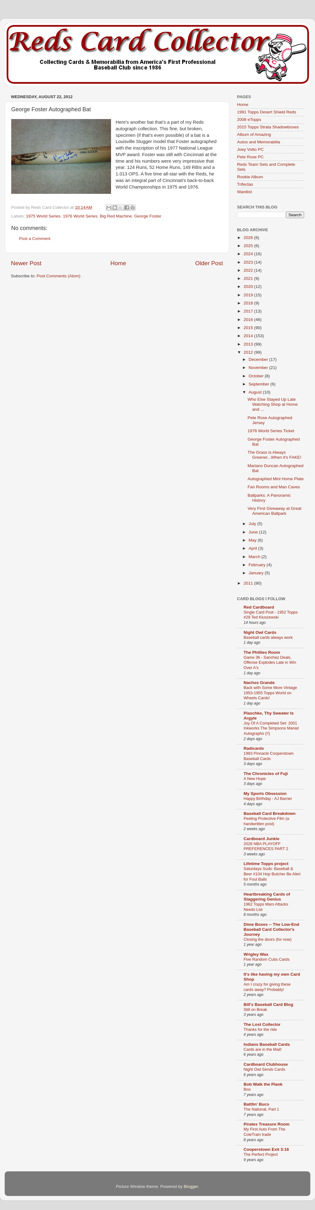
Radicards (254, 748)
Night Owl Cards (260, 632)
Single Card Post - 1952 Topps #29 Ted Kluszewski (271, 615)
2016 (249, 319)
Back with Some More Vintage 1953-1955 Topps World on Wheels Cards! (270, 692)
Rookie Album (250, 177)
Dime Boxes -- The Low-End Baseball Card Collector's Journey (271, 929)
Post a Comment (35, 238)
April (253, 548)
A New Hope (255, 778)
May (253, 540)
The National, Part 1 (261, 1109)
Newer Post (26, 263)
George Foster (147, 216)
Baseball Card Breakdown (270, 813)
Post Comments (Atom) (58, 276)
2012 (249, 352)
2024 (249, 253)
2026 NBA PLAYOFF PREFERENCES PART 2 (266, 846)
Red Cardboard (259, 607)
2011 (249, 583)
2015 (249, 327)
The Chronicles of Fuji (266, 773)
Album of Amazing (254, 134)
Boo (247, 1089)
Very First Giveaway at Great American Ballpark (275, 511)
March (255, 556)
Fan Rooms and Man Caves (274, 487)
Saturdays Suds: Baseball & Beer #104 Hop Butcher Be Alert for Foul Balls (272, 873)
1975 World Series (43, 216)
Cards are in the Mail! (263, 1049)
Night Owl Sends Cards (264, 1069)
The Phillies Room (262, 652)
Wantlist (244, 191)
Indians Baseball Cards (267, 1044)
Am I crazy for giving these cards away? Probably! (267, 987)
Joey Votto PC (250, 149)
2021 (249, 278)
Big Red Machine (116, 216)
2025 (249, 245)
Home (118, 263)
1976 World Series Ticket (271, 430)
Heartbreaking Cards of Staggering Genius (267, 897)
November (259, 367)
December (259, 359)
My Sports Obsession (265, 793)
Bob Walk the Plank (263, 1084)
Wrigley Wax (256, 954)
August (256, 392)
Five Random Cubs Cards (266, 959)
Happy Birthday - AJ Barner (268, 798)
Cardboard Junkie (261, 838)
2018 (249, 303)
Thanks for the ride (260, 1029)
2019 (249, 295)
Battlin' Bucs (256, 1104)
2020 (249, 286)
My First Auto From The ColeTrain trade (264, 1132)
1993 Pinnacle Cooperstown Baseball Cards (268, 756)
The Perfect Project (261, 1154)
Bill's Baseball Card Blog (268, 1004)
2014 (249, 335)
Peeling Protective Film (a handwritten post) (266, 821)
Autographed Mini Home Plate (276, 478)
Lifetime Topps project (266, 863)
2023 (249, 262)
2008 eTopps (249, 119)
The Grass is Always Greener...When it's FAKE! (274, 455)
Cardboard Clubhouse (266, 1064)
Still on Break (255, 1009)
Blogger (191, 1186)
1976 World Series (80, 216)
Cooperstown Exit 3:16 (266, 1149)
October (257, 376)
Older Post (209, 263)
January (257, 573)
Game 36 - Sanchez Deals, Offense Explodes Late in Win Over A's (270, 662)
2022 (249, 270)
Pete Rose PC (250, 157)
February (258, 564)
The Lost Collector (262, 1024)
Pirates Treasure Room (266, 1124)
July (253, 523)
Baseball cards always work (268, 637)
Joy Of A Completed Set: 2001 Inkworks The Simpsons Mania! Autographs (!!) (271, 728)
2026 (249, 237)
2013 (249, 344)
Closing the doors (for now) (268, 939)
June (254, 532)
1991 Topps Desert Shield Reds (266, 112)
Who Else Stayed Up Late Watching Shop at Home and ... (273, 404)
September (259, 384)
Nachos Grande (259, 682)
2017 (249, 311)
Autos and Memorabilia (258, 142)
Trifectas (245, 184)
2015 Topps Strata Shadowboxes (268, 127)
